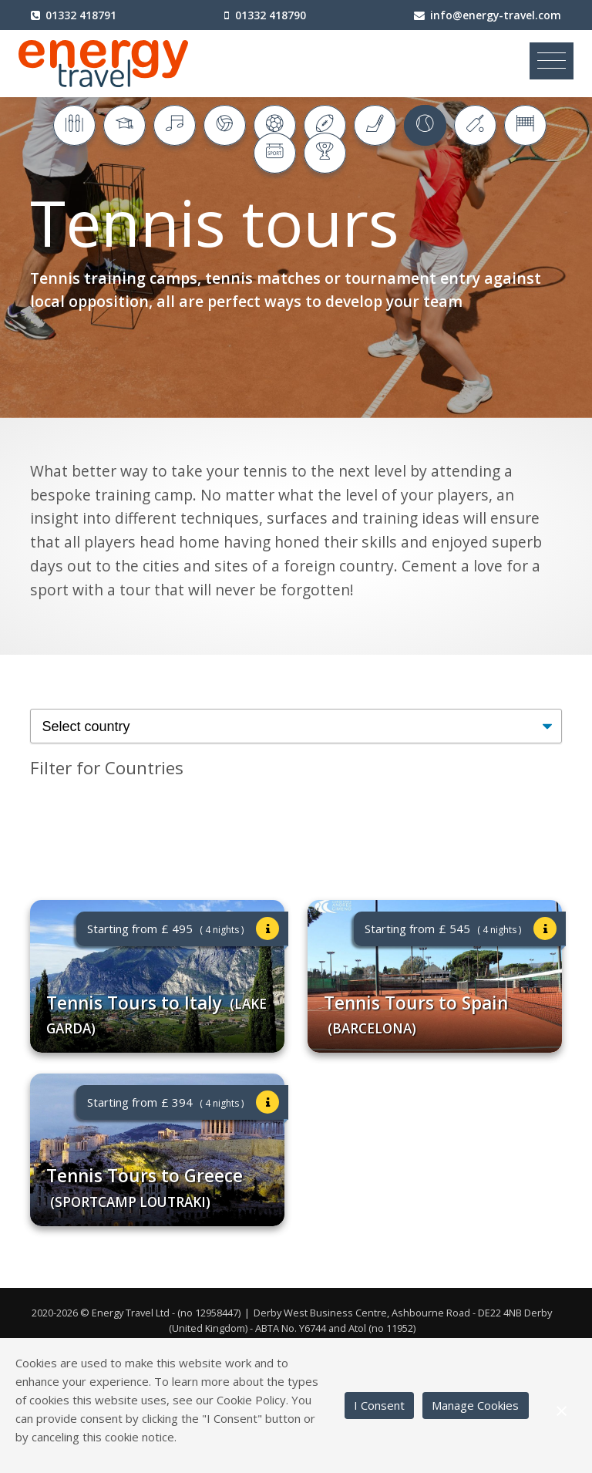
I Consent (379, 1405)
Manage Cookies (475, 1405)
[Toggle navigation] (552, 60)
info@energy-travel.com (495, 15)
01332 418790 (270, 15)
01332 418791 (80, 15)
